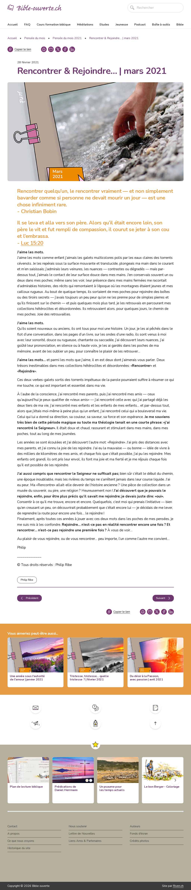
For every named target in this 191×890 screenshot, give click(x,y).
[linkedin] (72, 49)
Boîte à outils (161, 25)
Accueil (12, 25)
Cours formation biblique (54, 25)
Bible (180, 25)
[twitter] (58, 49)
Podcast (139, 25)
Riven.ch (178, 886)
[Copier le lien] (19, 49)
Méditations (85, 25)
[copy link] (51, 49)
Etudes (104, 25)
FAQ (27, 25)
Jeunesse (122, 25)
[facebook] (65, 49)
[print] (44, 49)
